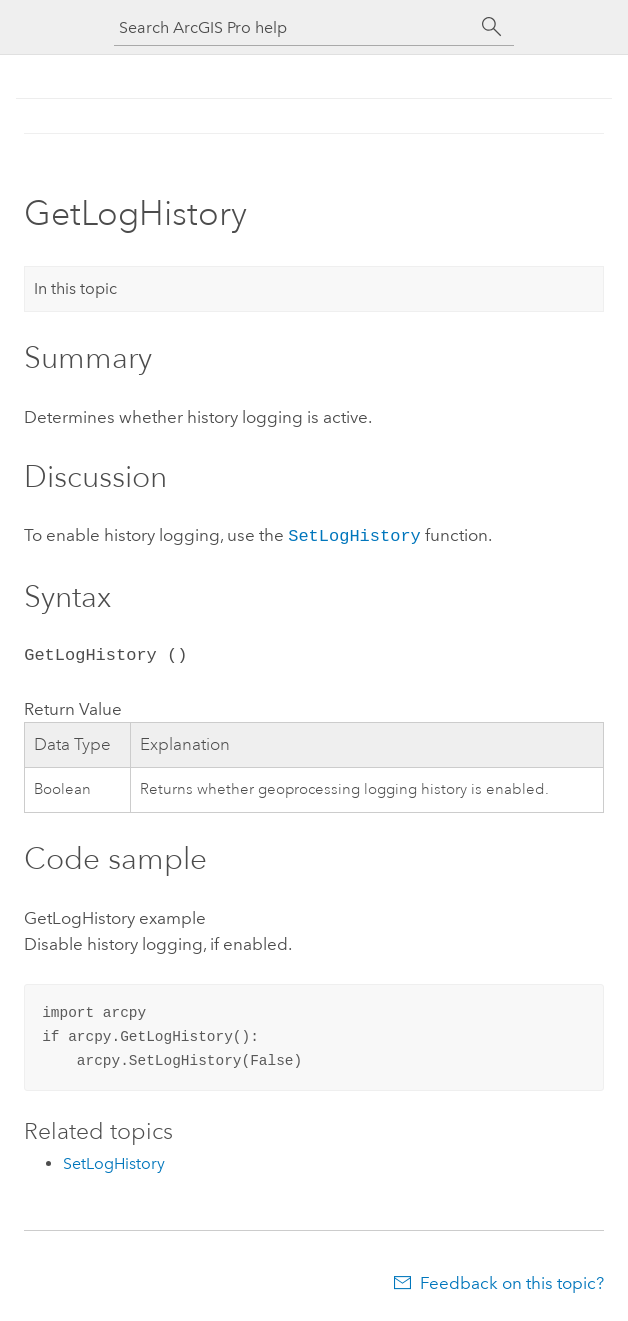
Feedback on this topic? (512, 1281)
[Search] (492, 27)
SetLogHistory (354, 534)
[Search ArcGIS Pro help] (294, 27)
